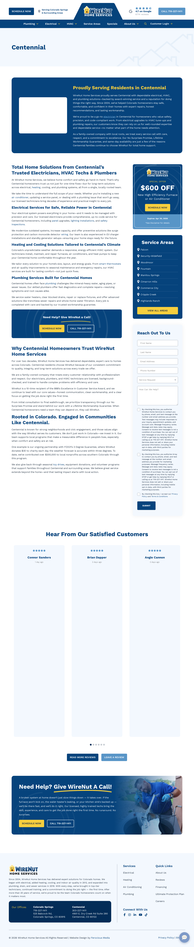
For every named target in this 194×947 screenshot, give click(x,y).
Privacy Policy (166, 937)
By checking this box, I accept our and (160, 495)
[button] (145, 24)
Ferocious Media (100, 937)
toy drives (58, 464)
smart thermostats (110, 263)
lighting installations (82, 220)
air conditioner (20, 197)
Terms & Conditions (159, 496)
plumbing (50, 283)
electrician (110, 116)
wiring (64, 234)
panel (55, 220)
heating (36, 187)
